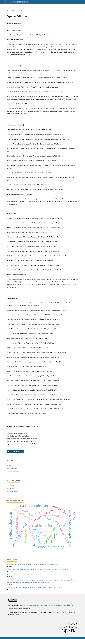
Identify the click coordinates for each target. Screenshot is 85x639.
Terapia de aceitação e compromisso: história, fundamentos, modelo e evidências (32, 564)
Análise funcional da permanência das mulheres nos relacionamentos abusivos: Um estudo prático (38, 569)
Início (9, 10)
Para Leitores (10, 485)
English (9, 465)
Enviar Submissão (15, 452)
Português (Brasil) (12, 472)
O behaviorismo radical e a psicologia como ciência (23, 575)
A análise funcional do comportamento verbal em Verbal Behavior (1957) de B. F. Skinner (35, 587)
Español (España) (12, 468)
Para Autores (10, 488)
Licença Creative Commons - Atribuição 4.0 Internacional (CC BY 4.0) (52, 605)
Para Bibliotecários (12, 492)
